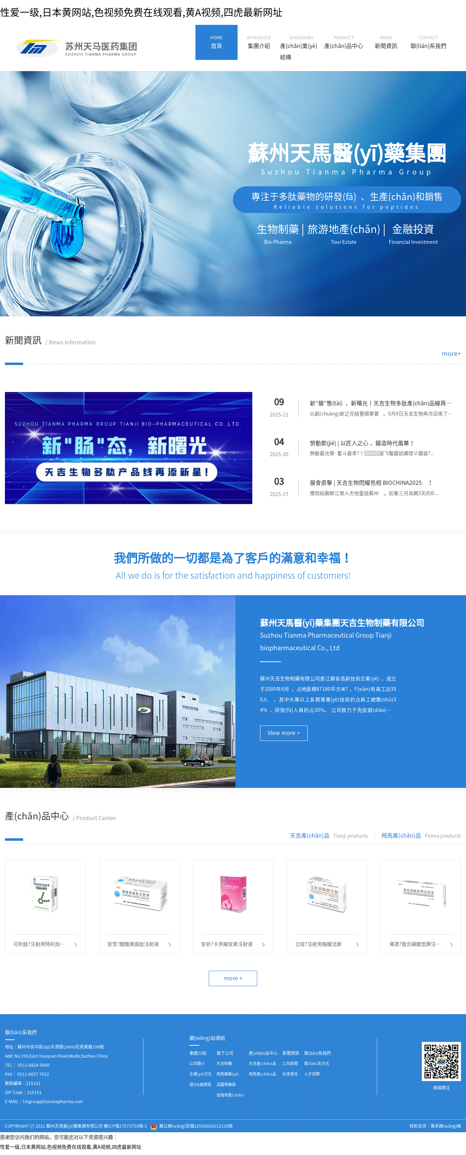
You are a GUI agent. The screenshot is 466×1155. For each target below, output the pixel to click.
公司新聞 (290, 1066)
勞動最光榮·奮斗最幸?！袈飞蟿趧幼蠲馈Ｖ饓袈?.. (371, 454)
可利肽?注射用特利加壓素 (39, 947)
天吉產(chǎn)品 (262, 1066)
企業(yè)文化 (200, 1077)
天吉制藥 (224, 1066)
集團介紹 (197, 1056)
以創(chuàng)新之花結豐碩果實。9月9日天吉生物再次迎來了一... (379, 415)
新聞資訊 (290, 1056)
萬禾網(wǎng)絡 (446, 1129)
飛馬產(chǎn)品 (262, 1077)
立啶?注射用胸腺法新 (318, 945)
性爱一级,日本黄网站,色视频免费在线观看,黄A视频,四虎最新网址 (141, 12)
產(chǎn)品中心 (263, 1056)
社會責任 (290, 1077)
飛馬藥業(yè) (228, 1077)
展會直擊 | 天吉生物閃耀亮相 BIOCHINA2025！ (372, 484)
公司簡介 (197, 1066)
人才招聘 (312, 1077)
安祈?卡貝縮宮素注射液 (227, 945)
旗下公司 (225, 1056)
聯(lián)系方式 (316, 1066)
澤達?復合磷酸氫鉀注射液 (415, 947)
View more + (284, 734)
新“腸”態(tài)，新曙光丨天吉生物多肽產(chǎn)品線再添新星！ (381, 405)
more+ (451, 353)
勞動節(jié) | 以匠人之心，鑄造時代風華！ (362, 444)
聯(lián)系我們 (317, 1056)
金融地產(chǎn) (230, 1098)
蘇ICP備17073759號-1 (125, 1129)
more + (233, 981)
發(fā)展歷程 (200, 1087)
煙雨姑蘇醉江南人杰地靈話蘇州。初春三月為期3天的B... (374, 494)
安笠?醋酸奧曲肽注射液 (133, 945)
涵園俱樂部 (226, 1087)
